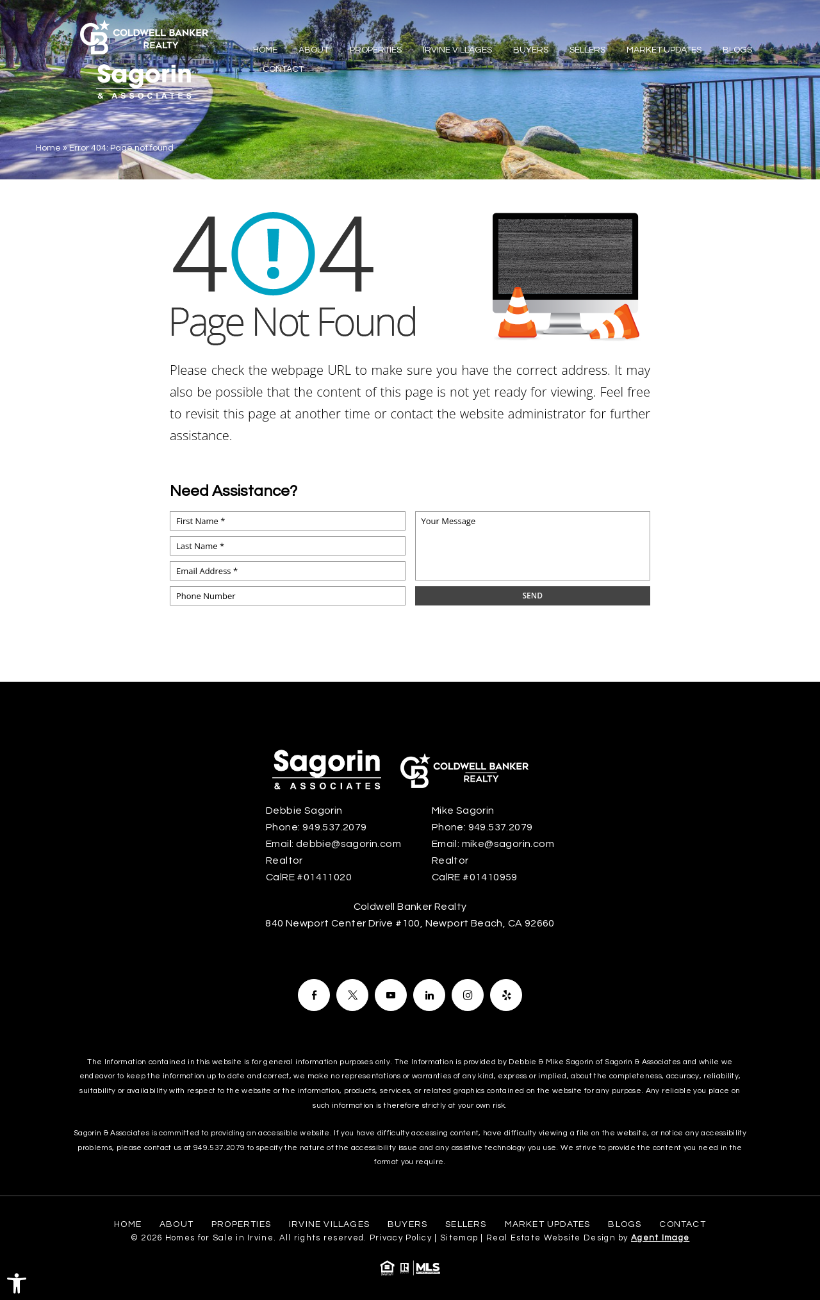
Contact (283, 69)
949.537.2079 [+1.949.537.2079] (334, 827)
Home (265, 49)
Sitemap (459, 1237)
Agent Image (660, 1237)
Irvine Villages (457, 49)
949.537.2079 (219, 1148)
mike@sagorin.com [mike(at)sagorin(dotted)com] (508, 844)
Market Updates (664, 49)
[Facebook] (314, 995)
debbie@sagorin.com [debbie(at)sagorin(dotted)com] (348, 844)
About (314, 49)
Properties (376, 49)
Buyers (530, 49)
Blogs (737, 49)
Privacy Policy (401, 1237)
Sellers (587, 49)
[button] (16, 1283)
